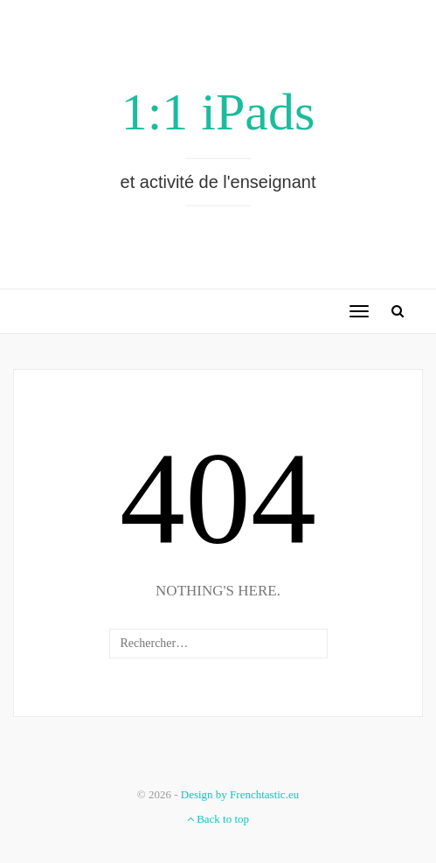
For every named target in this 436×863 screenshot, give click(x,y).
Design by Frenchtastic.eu (240, 794)
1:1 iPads (218, 112)
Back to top (218, 818)
